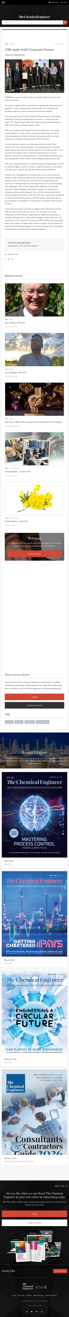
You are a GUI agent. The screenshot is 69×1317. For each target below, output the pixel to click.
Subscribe (53, 2)
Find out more (34, 553)
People (11, 319)
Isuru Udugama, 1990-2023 (15, 372)
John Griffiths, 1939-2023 (15, 322)
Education (29, 722)
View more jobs (60, 1271)
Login (64, 2)
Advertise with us (51, 1295)
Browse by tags (38, 1295)
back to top (59, 1186)
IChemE (11, 44)
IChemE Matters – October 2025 (17, 471)
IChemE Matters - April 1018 (16, 521)
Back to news (13, 254)
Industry (12, 419)
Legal (14, 1295)
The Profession (14, 468)
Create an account (34, 705)
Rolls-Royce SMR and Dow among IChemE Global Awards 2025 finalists (34, 422)
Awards (9, 722)
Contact (28, 1295)
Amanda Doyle (24, 242)
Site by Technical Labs (34, 1306)
